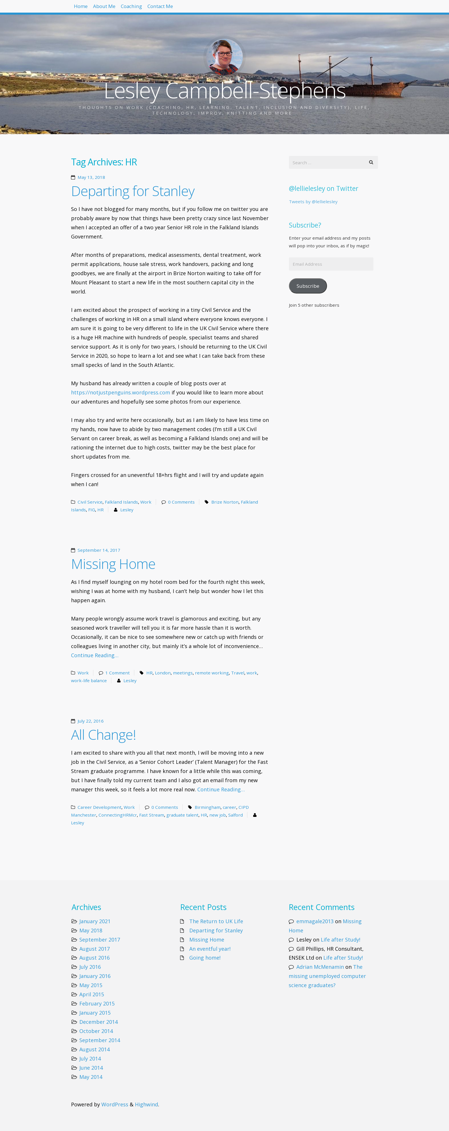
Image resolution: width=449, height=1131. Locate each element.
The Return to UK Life (216, 921)
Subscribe (308, 286)
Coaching (150, 8)
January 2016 (95, 975)
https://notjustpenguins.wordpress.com (120, 392)
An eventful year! (210, 948)
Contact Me (187, 8)
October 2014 (96, 1031)
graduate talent (182, 815)
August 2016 (94, 957)
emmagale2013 (315, 921)
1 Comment (117, 673)
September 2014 (99, 1040)
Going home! (204, 957)
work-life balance (89, 680)
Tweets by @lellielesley (313, 201)
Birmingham (207, 807)
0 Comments (181, 502)
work (252, 673)
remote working (212, 673)
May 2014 (90, 1076)
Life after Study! (340, 939)
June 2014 (91, 1067)
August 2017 (94, 948)
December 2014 (98, 1021)
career (229, 807)
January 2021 (95, 921)
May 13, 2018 (91, 177)
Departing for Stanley (132, 190)
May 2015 (90, 985)
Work (145, 502)
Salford (235, 815)
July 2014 (90, 1058)
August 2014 (94, 1049)
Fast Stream (151, 815)
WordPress (114, 1104)
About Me (115, 8)
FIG (91, 509)
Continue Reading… (95, 655)
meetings (183, 673)
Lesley (126, 509)
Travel (237, 673)
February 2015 (97, 1003)
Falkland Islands (121, 502)
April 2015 (91, 994)
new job (217, 815)
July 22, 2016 (91, 721)
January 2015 (95, 1012)
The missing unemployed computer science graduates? (327, 976)
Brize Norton (225, 502)
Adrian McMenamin (320, 966)
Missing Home (113, 563)
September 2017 (99, 939)
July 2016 (90, 966)
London (163, 673)
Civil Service (90, 502)
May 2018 (90, 930)
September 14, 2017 (99, 550)
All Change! (103, 734)
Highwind (146, 1104)
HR (100, 509)
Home (84, 8)
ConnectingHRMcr (118, 815)
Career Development (99, 807)
